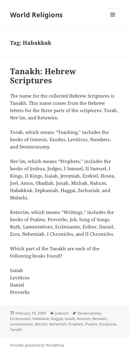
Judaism (61, 313)
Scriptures (108, 324)
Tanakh (16, 329)
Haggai (57, 318)
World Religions (36, 14)
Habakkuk (40, 318)
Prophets (76, 324)
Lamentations (21, 324)
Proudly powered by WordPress (37, 345)
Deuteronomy (89, 313)
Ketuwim (99, 318)
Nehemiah (58, 324)
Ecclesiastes (20, 318)
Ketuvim (84, 318)
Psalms (91, 324)
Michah (41, 324)
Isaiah (70, 318)
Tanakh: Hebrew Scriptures (43, 76)
